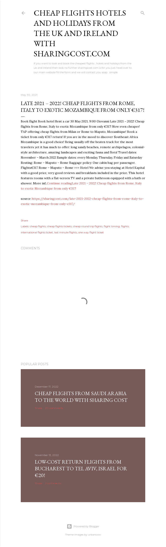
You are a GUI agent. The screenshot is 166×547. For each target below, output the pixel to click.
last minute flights (65, 232)
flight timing (112, 226)
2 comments (53, 483)
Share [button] (24, 220)
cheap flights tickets (59, 226)
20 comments (54, 408)
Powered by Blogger (83, 526)
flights (125, 226)
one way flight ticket (91, 232)
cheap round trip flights (87, 226)
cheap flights (38, 226)
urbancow (94, 534)
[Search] (142, 12)
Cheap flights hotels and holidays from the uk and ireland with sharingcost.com (80, 33)
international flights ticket (37, 232)
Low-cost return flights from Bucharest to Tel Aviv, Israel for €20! (81, 468)
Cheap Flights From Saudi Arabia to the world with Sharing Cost (81, 396)
